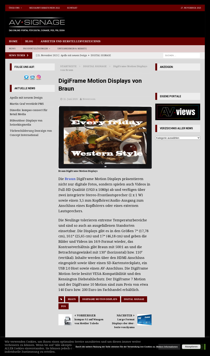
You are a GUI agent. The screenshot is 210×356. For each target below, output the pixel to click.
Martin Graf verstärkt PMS (27, 103)
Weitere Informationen (167, 347)
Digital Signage (134, 299)
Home (13, 41)
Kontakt (72, 8)
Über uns (14, 8)
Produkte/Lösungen (35, 48)
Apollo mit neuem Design (26, 97)
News (12, 48)
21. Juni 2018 (70, 99)
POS (63, 306)
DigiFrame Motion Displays (99, 299)
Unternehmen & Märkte (72, 48)
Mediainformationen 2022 (44, 8)
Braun (70, 179)
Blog (29, 41)
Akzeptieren (191, 346)
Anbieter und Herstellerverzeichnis (71, 41)
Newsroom (89, 99)
